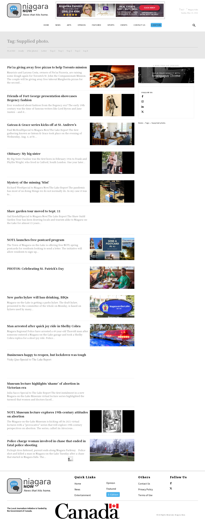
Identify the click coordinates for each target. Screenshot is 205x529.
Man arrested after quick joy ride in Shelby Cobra (44, 326)
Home (140, 123)
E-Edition (113, 494)
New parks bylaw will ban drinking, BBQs (37, 297)
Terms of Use (145, 495)
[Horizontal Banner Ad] (110, 10)
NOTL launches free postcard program (35, 240)
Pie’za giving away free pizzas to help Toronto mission (47, 67)
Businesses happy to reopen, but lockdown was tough (46, 355)
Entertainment (82, 495)
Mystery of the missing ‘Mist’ (28, 182)
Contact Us (144, 483)
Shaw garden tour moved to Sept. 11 (34, 211)
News (77, 489)
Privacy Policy (145, 489)
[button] (194, 26)
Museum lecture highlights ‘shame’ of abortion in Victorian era (43, 385)
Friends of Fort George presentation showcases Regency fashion (42, 98)
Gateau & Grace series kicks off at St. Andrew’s (41, 124)
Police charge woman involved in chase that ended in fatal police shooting (46, 443)
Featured (111, 488)
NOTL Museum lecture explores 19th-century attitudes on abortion (47, 414)
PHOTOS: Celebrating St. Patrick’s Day (35, 268)
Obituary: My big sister (24, 153)
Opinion (110, 483)
